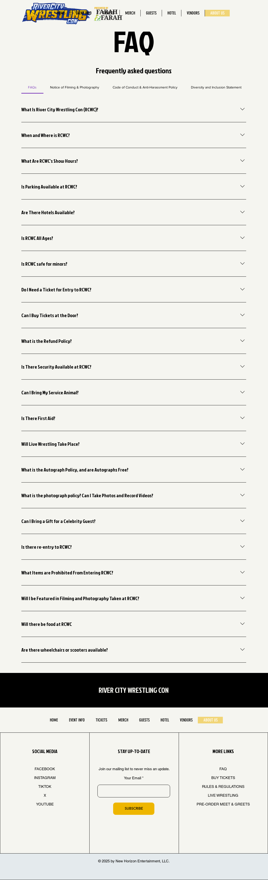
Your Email (132, 778)
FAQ (223, 769)
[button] (83, 13)
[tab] (32, 87)
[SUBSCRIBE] (133, 809)
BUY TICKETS (223, 778)
